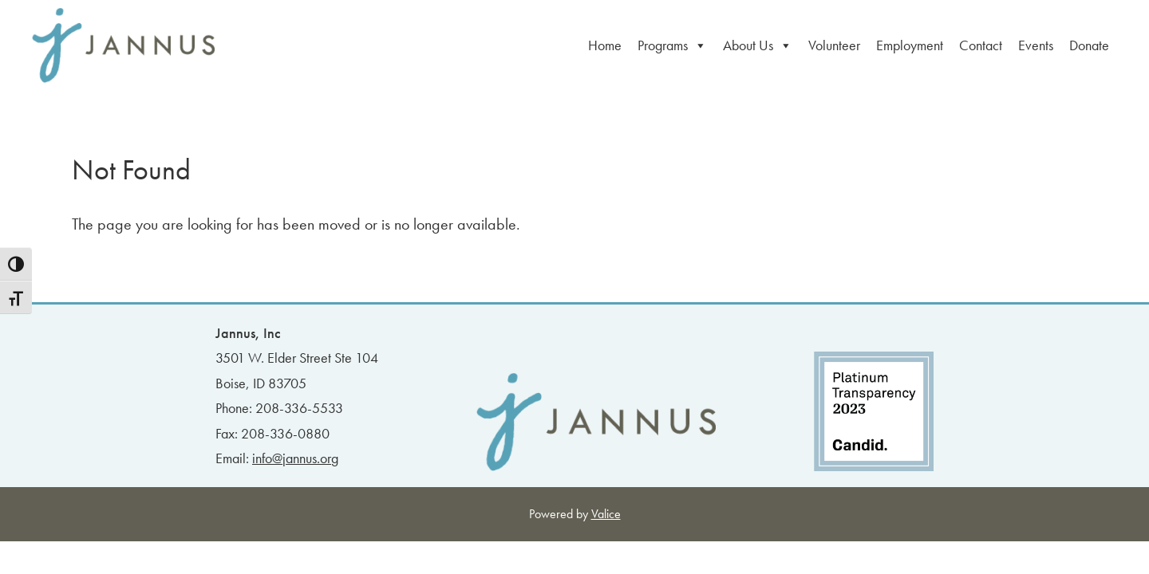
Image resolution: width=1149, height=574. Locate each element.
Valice (606, 513)
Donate (1089, 45)
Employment (909, 45)
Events (1035, 45)
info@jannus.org (295, 458)
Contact (980, 45)
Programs (672, 45)
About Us (757, 45)
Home (605, 45)
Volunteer (834, 45)
